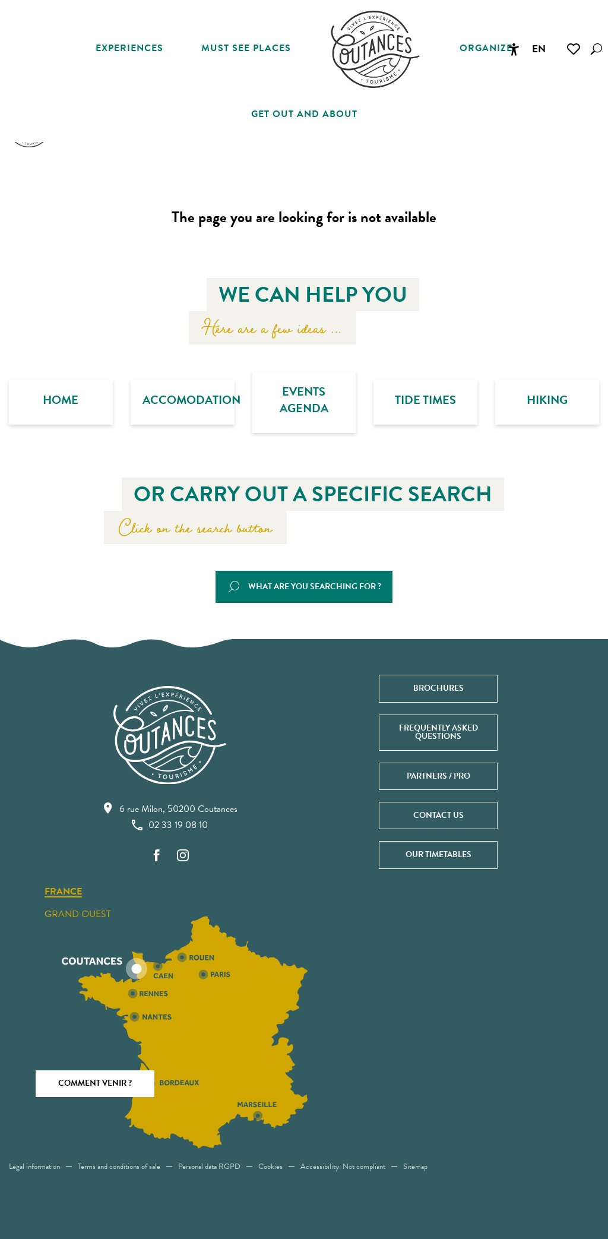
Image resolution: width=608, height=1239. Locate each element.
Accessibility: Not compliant (342, 1166)
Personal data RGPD (209, 1166)
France (63, 892)
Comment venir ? (95, 1083)
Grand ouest (78, 914)
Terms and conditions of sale (119, 1166)
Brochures (438, 688)
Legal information (34, 1166)
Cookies (270, 1166)
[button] (596, 49)
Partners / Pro (438, 776)
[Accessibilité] (513, 49)
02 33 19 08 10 (170, 825)
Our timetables (438, 854)
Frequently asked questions (438, 732)
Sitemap (415, 1166)
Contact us (438, 815)
